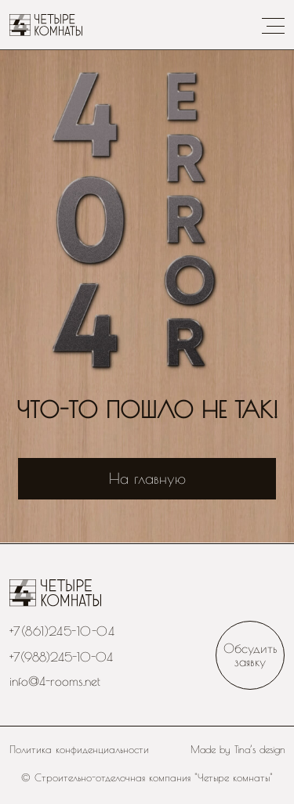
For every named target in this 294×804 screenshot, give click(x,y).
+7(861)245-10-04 (62, 630)
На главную (147, 478)
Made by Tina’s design (238, 749)
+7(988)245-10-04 (61, 656)
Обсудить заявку (250, 654)
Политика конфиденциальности (79, 749)
